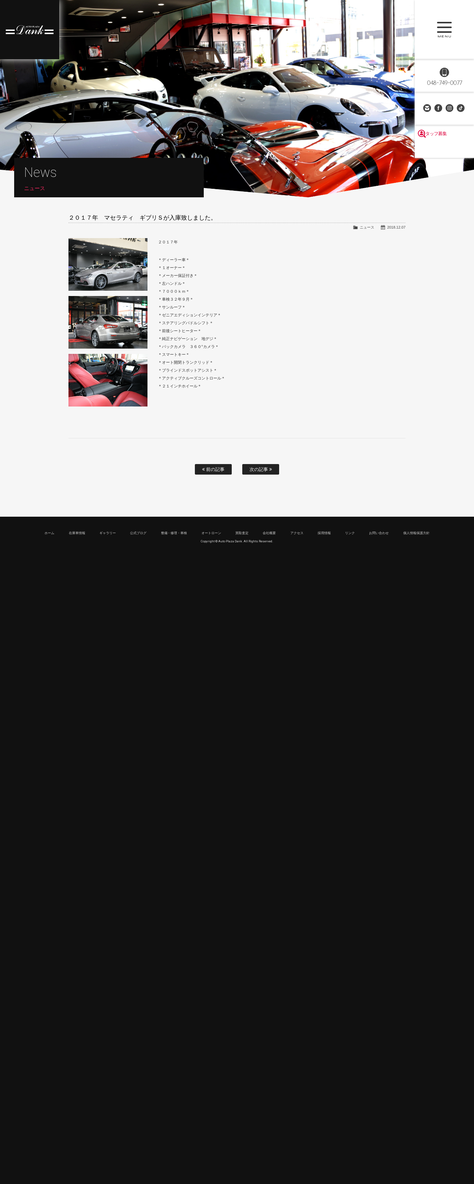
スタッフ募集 (444, 148)
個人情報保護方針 (416, 533)
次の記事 (261, 469)
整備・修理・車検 (174, 533)
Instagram (450, 108)
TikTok (461, 108)
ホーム (49, 533)
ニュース (367, 227)
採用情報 (324, 533)
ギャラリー (107, 533)
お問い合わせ (427, 108)
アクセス (296, 533)
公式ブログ (138, 533)
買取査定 (242, 533)
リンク (350, 533)
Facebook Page (438, 108)
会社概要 (269, 533)
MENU (444, 29)
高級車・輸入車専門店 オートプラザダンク (29, 29)
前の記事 (213, 469)
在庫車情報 (77, 533)
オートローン (211, 533)
